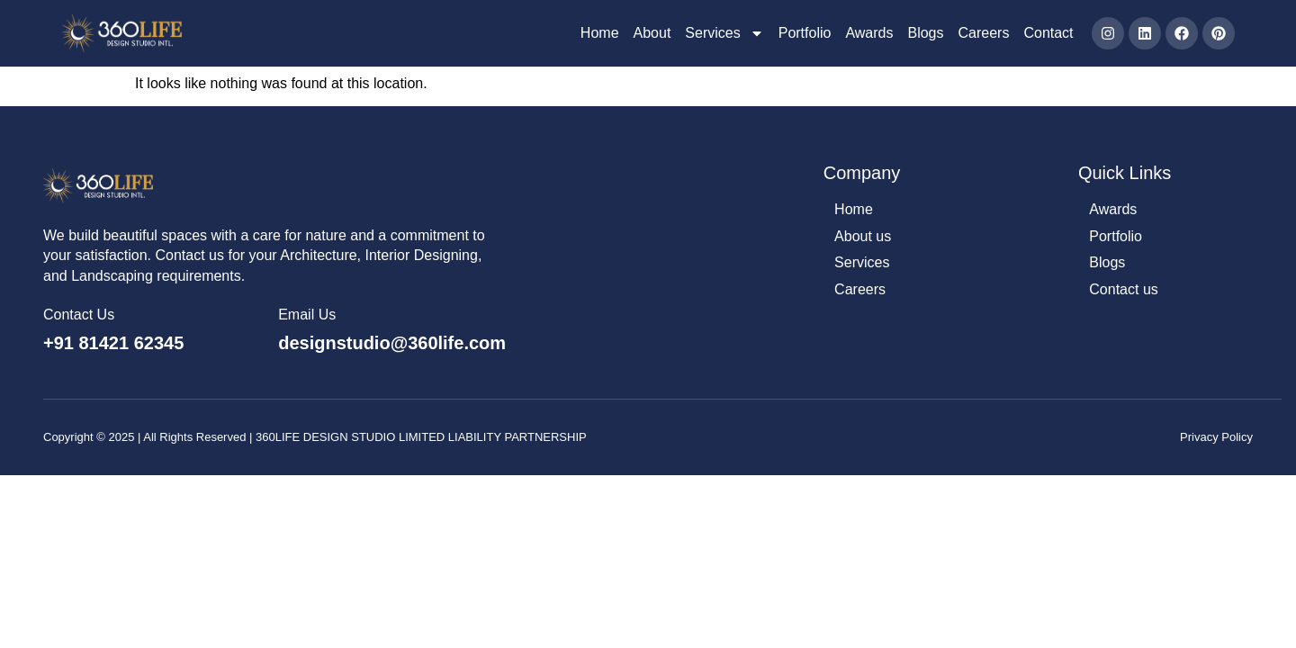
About (652, 32)
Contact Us (78, 315)
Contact (1048, 32)
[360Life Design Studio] (122, 33)
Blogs (925, 32)
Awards (869, 32)
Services (724, 33)
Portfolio (805, 32)
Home (599, 32)
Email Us (307, 315)
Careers (984, 32)
